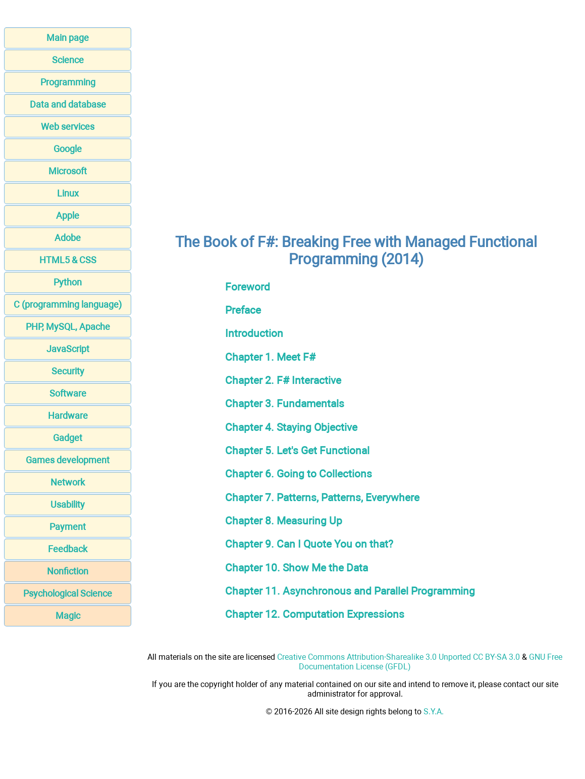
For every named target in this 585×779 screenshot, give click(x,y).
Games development (68, 460)
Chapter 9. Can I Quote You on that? (309, 544)
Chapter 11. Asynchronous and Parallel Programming (350, 591)
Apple (67, 215)
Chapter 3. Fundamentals (284, 403)
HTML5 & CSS (67, 260)
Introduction (254, 333)
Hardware (68, 415)
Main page (67, 37)
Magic (68, 615)
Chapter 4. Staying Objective (291, 427)
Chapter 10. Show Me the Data (296, 567)
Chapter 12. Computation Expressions (314, 614)
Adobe (68, 237)
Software (67, 393)
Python (68, 282)
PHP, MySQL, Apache (68, 326)
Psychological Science (67, 593)
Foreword (247, 286)
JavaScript (67, 349)
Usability (67, 504)
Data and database (68, 104)
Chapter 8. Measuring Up (283, 520)
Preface (243, 310)
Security (67, 371)
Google (68, 148)
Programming (67, 82)
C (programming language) (68, 304)
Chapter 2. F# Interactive (283, 380)
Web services (67, 126)
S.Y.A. (433, 711)
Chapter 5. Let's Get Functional (297, 450)
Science (68, 60)
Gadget (67, 437)
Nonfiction (67, 571)
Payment (67, 526)
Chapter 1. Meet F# (270, 357)
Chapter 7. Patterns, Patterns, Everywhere (322, 497)
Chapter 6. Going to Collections (298, 473)
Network (67, 482)
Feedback (67, 549)
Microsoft (67, 171)
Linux (68, 193)
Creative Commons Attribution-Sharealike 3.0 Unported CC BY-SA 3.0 (398, 657)
